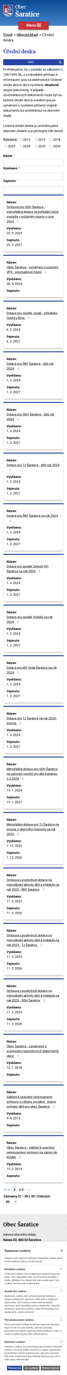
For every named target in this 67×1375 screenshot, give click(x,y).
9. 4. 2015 (13, 1118)
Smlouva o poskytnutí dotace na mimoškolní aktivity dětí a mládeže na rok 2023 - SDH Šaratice (33, 995)
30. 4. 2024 (14, 284)
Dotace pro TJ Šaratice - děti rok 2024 (33, 467)
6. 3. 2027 (13, 341)
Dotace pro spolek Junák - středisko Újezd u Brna (32, 315)
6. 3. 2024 (13, 329)
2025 (41, 146)
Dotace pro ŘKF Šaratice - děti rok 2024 (30, 366)
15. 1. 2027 (14, 802)
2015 (41, 139)
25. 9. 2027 (14, 245)
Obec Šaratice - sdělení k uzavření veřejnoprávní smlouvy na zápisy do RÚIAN (32, 1152)
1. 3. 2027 (13, 392)
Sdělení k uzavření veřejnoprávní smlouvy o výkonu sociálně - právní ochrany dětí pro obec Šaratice (31, 1101)
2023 (11, 146)
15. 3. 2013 (14, 1169)
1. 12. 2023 (14, 846)
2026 (56, 146)
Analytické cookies (15, 1291)
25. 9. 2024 (14, 233)
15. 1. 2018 (14, 1067)
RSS (45, 62)
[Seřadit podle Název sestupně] (14, 155)
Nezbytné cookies (14, 1269)
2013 (26, 139)
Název (8, 156)
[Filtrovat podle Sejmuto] (33, 189)
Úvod (7, 35)
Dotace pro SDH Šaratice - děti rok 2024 (30, 417)
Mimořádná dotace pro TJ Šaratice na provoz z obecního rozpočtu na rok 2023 (33, 829)
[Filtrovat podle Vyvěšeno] (33, 176)
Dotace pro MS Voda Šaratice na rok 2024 (32, 670)
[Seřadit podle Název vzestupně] (14, 154)
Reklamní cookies (14, 1342)
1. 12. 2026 (14, 857)
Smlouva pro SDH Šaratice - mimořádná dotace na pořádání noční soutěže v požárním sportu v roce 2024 (33, 214)
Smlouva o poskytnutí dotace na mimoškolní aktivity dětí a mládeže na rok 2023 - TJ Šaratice (33, 940)
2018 (56, 139)
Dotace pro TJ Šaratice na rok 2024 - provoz (32, 720)
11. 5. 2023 (14, 901)
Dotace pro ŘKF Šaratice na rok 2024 (32, 518)
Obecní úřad (27, 35)
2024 (26, 146)
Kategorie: (10, 139)
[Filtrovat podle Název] (33, 162)
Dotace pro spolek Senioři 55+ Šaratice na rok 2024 (28, 569)
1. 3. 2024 (13, 380)
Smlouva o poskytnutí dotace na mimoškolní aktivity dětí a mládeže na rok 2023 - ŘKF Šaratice (33, 884)
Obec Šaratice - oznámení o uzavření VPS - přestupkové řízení (32, 269)
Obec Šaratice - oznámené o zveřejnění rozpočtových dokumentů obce (33, 1051)
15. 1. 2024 (14, 790)
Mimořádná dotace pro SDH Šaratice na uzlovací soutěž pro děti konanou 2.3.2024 (32, 773)
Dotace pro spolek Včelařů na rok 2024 (30, 619)
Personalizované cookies (19, 1319)
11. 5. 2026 (14, 913)
